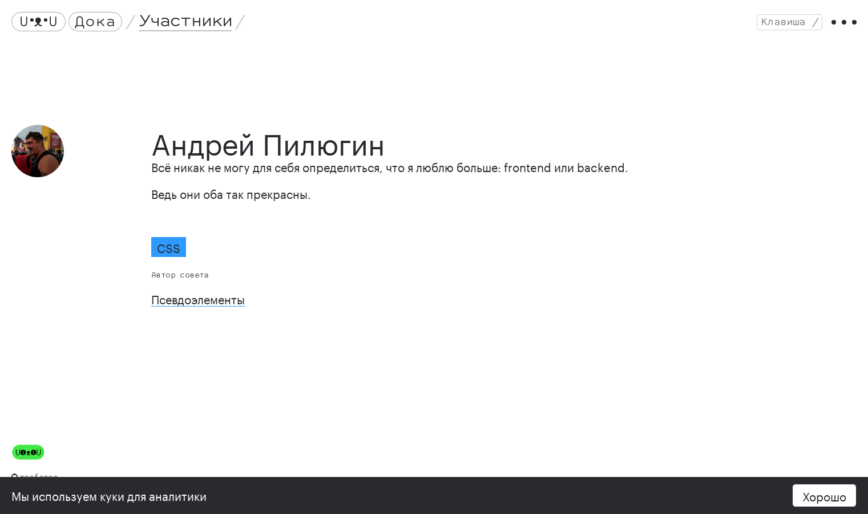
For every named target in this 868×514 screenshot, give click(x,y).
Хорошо (824, 495)
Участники (185, 21)
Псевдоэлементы (198, 298)
